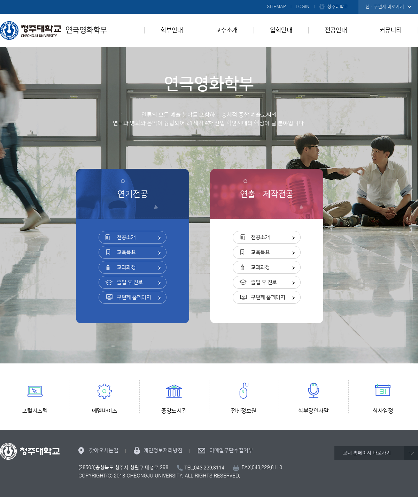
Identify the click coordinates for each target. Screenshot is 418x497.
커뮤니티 (390, 30)
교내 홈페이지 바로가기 (367, 453)
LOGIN (302, 6)
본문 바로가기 (209, 0)
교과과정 (126, 267)
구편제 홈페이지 (134, 297)
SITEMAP (276, 6)
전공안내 (336, 30)
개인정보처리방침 (163, 450)
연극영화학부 (53, 30)
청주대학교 (337, 6)
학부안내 (172, 30)
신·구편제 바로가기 (384, 6)
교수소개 (226, 30)
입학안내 (281, 30)
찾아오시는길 (103, 450)
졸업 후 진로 (130, 282)
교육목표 (126, 252)
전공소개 (126, 237)
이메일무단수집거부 (231, 450)
